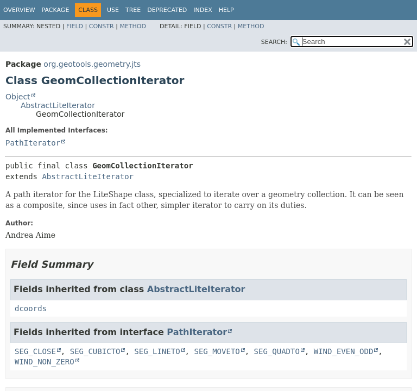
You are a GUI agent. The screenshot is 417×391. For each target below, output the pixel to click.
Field (74, 26)
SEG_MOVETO (216, 351)
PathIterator (32, 142)
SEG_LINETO (157, 351)
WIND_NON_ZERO (44, 361)
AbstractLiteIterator (58, 105)
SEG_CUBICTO (95, 351)
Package (56, 10)
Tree (133, 10)
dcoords (31, 308)
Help (226, 10)
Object (17, 96)
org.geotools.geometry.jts (92, 64)
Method (132, 26)
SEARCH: (274, 42)
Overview (19, 10)
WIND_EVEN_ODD (344, 351)
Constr (101, 26)
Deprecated (167, 10)
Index (202, 10)
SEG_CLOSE (35, 351)
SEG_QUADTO (277, 351)
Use (113, 10)
